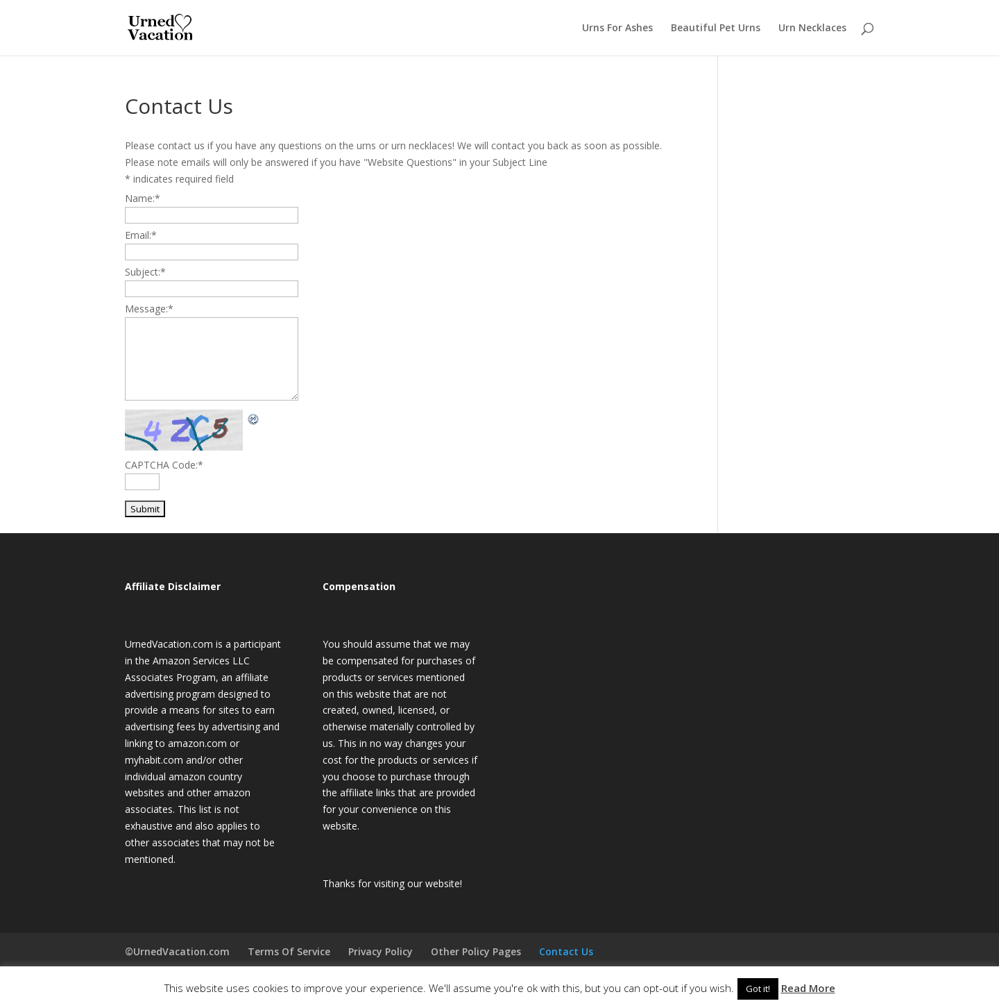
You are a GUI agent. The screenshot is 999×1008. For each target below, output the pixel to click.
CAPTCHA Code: (164, 464)
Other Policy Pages (476, 951)
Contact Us (566, 951)
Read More (808, 988)
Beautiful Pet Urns (715, 28)
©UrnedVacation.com (177, 951)
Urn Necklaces (812, 28)
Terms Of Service (289, 951)
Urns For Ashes (617, 28)
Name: (142, 198)
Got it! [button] (758, 988)
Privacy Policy (380, 951)
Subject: (145, 271)
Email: (141, 235)
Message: (149, 308)
